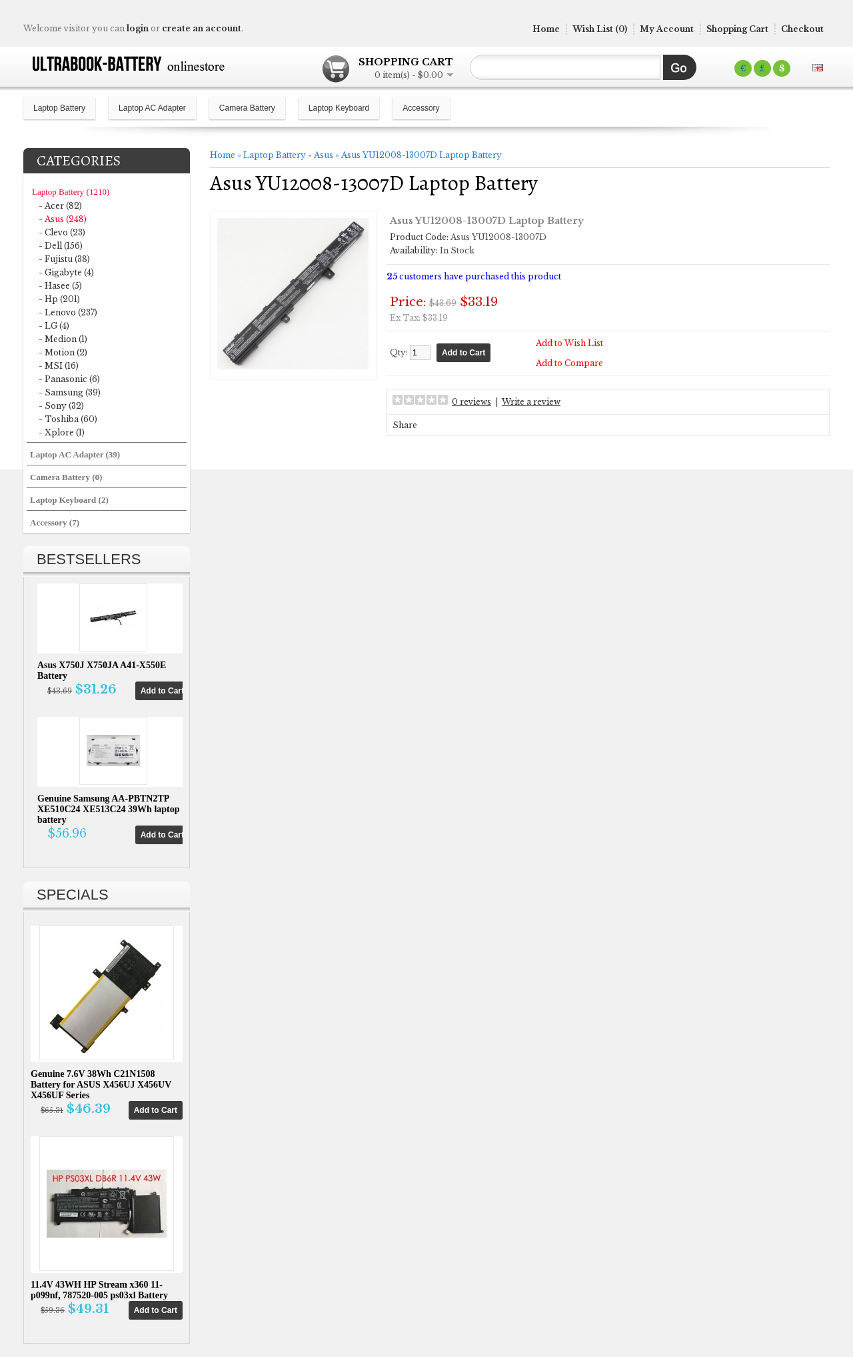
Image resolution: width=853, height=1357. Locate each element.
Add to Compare (569, 363)
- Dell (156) (61, 246)
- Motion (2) (63, 352)
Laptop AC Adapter (152, 108)
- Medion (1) (63, 339)
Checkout (802, 29)
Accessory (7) (54, 522)
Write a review (531, 402)
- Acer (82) (60, 206)
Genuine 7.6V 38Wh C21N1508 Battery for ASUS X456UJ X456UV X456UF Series (101, 1084)
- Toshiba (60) (68, 419)
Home (546, 29)
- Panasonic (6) (69, 379)
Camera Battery (247, 108)
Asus (323, 155)
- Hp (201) (59, 299)
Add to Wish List (569, 343)
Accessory (421, 108)
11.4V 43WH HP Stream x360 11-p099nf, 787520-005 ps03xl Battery (99, 1290)
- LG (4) (54, 326)
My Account (667, 29)
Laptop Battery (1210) (70, 192)
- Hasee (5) (60, 286)
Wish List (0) (599, 29)
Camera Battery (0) (66, 477)
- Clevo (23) (62, 232)
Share (405, 425)
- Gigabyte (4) (66, 272)
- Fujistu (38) (64, 259)
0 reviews (471, 402)
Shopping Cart (737, 29)
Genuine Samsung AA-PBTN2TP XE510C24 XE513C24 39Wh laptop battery (108, 809)
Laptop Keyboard (339, 108)
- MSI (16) (59, 366)
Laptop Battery (59, 108)
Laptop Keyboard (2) (69, 500)
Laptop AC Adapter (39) (75, 454)
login (138, 28)
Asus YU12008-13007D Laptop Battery (421, 155)
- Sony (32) (61, 406)
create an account (201, 28)
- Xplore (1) (62, 432)
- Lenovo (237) (68, 312)
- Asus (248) (63, 219)
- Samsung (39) (70, 392)
